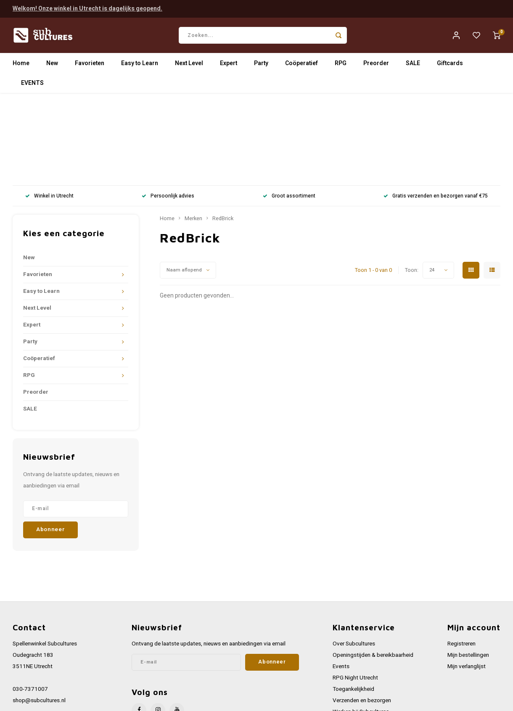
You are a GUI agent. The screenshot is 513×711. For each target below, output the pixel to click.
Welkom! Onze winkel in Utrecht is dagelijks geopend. (87, 8)
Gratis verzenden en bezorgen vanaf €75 (435, 113)
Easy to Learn (139, 65)
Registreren (461, 561)
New (52, 65)
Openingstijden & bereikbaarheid (373, 572)
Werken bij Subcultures (361, 629)
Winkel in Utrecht (49, 113)
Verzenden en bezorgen (362, 618)
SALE (413, 65)
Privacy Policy (350, 652)
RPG (340, 65)
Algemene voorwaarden (362, 641)
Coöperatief (301, 65)
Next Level (189, 65)
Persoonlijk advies (168, 113)
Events (341, 583)
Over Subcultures (354, 561)
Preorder (376, 65)
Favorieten (89, 65)
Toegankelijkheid (353, 607)
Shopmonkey (182, 701)
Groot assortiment (289, 113)
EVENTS (32, 84)
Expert (228, 65)
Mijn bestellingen (468, 572)
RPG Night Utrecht (355, 595)
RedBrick (222, 136)
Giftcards (450, 65)
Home (21, 65)
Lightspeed (126, 701)
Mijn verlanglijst (466, 583)
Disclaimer (346, 664)
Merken (193, 136)
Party (261, 65)
